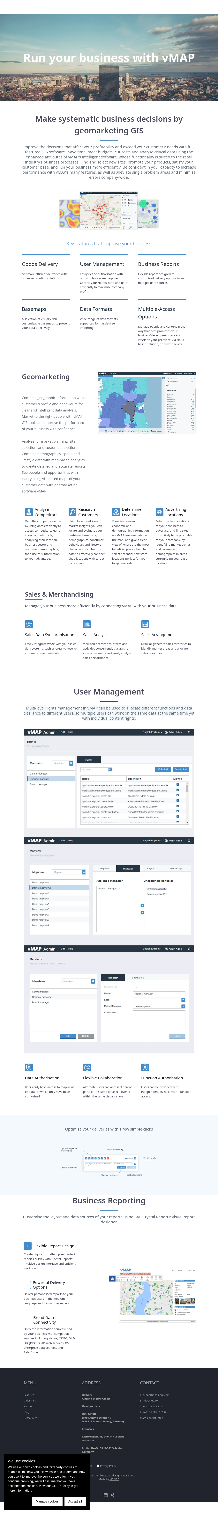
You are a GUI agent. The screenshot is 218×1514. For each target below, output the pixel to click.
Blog (26, 1412)
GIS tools (29, 422)
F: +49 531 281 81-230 (153, 1412)
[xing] (113, 1495)
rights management (64, 708)
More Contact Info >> (152, 1418)
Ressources (30, 1418)
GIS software (54, 152)
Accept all (75, 1501)
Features (29, 1395)
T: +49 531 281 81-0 (151, 1406)
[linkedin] (106, 1495)
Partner (28, 1406)
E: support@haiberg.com (154, 1395)
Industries (30, 1400)
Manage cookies (47, 1501)
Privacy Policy (108, 1466)
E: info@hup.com (150, 1400)
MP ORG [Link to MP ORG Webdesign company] (114, 1479)
